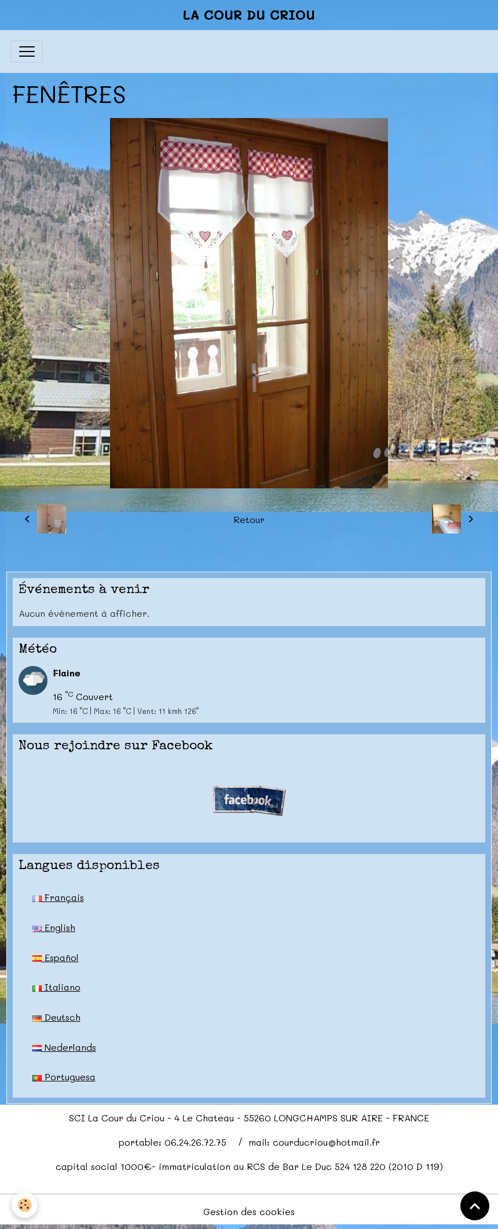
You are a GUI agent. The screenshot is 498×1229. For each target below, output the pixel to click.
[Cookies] (25, 1205)
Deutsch (56, 1017)
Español (55, 957)
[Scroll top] (474, 1205)
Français (58, 897)
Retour (249, 519)
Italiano (56, 987)
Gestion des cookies (249, 1211)
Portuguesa (64, 1076)
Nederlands (64, 1047)
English (53, 927)
